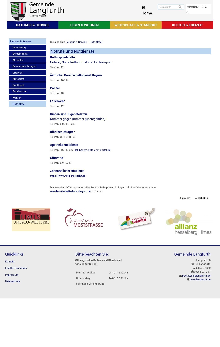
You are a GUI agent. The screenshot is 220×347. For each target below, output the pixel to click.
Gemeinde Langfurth (192, 302)
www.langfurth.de (200, 328)
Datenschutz (12, 330)
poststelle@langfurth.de (196, 324)
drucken (186, 246)
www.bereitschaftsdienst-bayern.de (70, 240)
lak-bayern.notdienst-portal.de (93, 198)
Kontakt (9, 310)
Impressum (11, 323)
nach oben (203, 246)
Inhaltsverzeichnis (16, 317)
